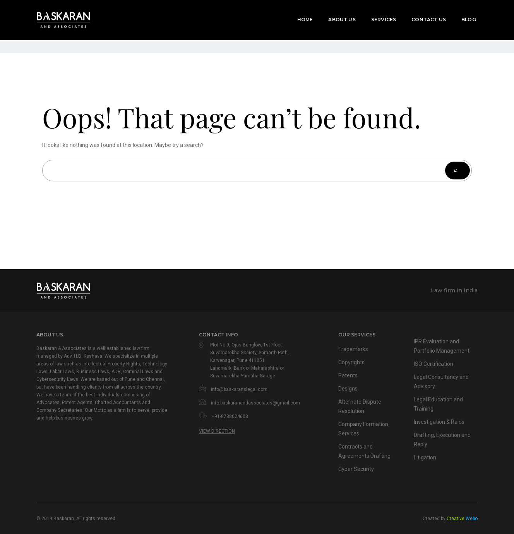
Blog (464, 16)
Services (379, 16)
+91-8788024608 (230, 416)
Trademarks (353, 349)
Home (301, 16)
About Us (337, 16)
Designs (348, 388)
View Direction (217, 431)
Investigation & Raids (440, 421)
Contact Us (424, 16)
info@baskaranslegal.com (239, 389)
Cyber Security (356, 469)
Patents (348, 375)
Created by (450, 518)
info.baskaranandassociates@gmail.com (255, 403)
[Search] (457, 170)
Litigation (425, 457)
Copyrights (351, 362)
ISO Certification (434, 363)
